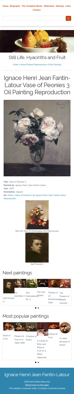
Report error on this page (37, 385)
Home (5, 6)
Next (67, 292)
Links (68, 6)
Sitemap (60, 6)
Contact (37, 10)
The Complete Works (32, 6)
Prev (7, 292)
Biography (15, 6)
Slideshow (49, 6)
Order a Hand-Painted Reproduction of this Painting (37, 64)
